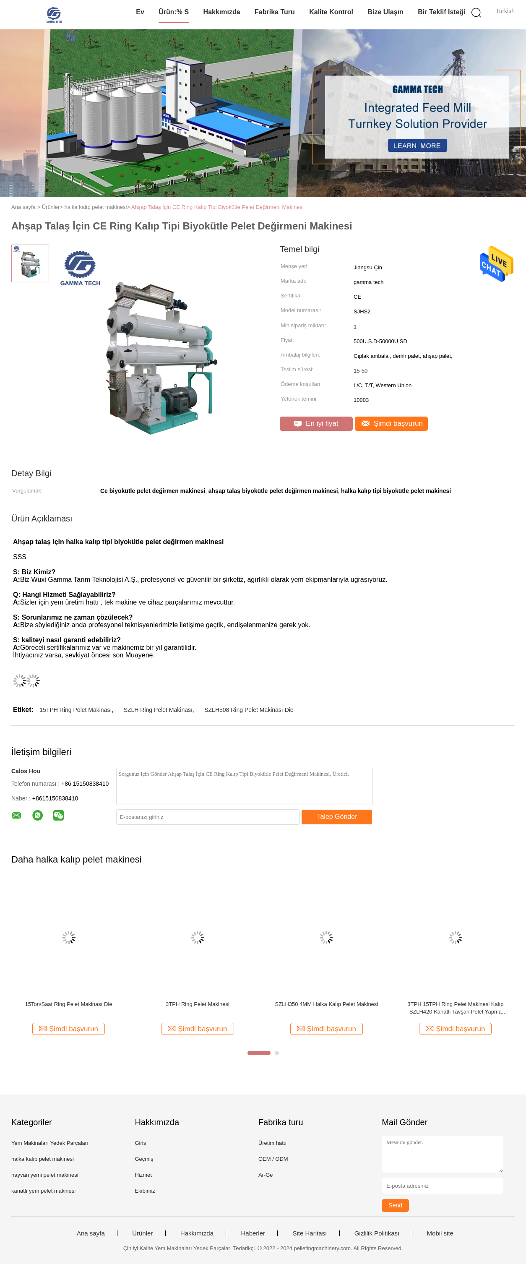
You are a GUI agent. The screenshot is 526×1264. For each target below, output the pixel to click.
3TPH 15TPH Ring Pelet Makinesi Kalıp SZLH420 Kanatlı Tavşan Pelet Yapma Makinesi (455, 1008)
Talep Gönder (337, 816)
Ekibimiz (145, 1191)
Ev (140, 12)
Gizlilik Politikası (377, 1233)
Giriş (140, 1143)
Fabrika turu (275, 12)
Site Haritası (309, 1233)
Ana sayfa (91, 1233)
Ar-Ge (265, 1175)
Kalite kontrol (331, 12)
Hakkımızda (221, 12)
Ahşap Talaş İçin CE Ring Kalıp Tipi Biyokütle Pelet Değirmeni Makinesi (217, 207)
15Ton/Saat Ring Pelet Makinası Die (68, 1004)
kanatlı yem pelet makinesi (43, 1191)
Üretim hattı (272, 1143)
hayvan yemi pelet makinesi (44, 1175)
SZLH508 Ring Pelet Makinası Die (248, 709)
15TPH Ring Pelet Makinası (75, 709)
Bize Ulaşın (385, 12)
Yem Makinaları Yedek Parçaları (50, 1143)
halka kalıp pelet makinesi (42, 1159)
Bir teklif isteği (442, 12)
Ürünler (142, 1233)
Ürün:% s (174, 12)
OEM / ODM (273, 1159)
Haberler (253, 1233)
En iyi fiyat (316, 423)
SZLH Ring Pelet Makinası (158, 709)
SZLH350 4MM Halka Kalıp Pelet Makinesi (326, 1004)
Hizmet (143, 1175)
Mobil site (440, 1233)
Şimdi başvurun (392, 423)
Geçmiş (144, 1159)
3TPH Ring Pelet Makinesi (197, 1004)
